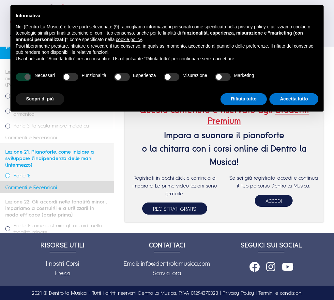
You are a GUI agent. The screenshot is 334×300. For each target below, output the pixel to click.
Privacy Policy (238, 293)
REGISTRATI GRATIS (174, 208)
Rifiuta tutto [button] (244, 98)
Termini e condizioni (280, 293)
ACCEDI (274, 201)
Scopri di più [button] (40, 98)
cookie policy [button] (129, 39)
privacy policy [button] (252, 26)
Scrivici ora (167, 273)
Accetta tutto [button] (294, 98)
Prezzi (62, 273)
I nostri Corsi (62, 263)
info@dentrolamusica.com (175, 263)
